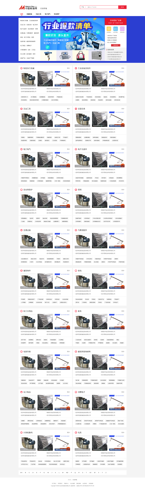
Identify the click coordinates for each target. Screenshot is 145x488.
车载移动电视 (87, 262)
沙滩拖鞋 (31, 302)
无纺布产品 (101, 299)
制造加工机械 (24, 20)
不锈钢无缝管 (94, 380)
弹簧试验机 (113, 137)
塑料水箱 (38, 339)
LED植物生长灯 (96, 221)
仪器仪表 (29, 24)
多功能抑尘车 (48, 262)
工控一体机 (57, 181)
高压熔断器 (119, 178)
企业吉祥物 (65, 299)
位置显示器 (115, 140)
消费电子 (29, 45)
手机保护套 (24, 461)
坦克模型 (120, 464)
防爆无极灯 (87, 221)
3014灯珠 (121, 181)
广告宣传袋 (107, 302)
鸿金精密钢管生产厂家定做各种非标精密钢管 (45, 85)
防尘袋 (87, 299)
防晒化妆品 (53, 343)
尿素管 (116, 258)
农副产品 (22, 58)
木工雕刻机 (33, 97)
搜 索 (122, 7)
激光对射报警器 (54, 218)
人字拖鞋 (23, 302)
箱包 (21, 37)
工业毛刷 (54, 140)
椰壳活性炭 (30, 420)
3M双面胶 (62, 343)
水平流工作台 (24, 464)
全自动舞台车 (24, 258)
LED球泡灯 (87, 218)
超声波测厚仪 (79, 140)
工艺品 (33, 49)
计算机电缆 (40, 181)
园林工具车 (66, 258)
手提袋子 (116, 299)
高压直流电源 (66, 181)
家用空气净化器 (99, 420)
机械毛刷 (49, 137)
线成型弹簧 (24, 140)
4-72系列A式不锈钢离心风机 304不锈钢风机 (28, 85)
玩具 (29, 49)
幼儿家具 (115, 343)
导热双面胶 (53, 339)
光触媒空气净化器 (110, 420)
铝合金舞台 (45, 343)
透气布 (77, 302)
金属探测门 (56, 221)
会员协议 (85, 483)
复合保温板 (78, 383)
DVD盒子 (115, 302)
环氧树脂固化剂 (62, 423)
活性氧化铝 (39, 420)
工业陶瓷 (61, 339)
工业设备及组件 (33, 20)
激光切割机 (85, 100)
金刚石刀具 (57, 137)
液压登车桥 (51, 97)
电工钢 (77, 380)
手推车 (58, 258)
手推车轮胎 (121, 262)
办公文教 (22, 54)
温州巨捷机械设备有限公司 (114, 54)
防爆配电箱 (35, 178)
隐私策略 (78, 483)
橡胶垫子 (56, 420)
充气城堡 (84, 461)
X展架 (37, 343)
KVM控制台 (48, 461)
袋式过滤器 (108, 100)
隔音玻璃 (96, 383)
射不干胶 (23, 339)
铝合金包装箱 (79, 299)
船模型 (77, 461)
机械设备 (29, 14)
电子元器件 (23, 29)
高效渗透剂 (43, 423)
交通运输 (22, 33)
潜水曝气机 (121, 97)
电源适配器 (50, 178)
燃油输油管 (78, 262)
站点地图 (72, 483)
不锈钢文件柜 (92, 343)
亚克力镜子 (52, 423)
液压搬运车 (57, 262)
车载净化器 (98, 258)
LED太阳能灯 (118, 218)
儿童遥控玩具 (86, 464)
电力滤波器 (95, 181)
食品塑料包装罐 (50, 383)
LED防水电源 (60, 178)
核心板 (40, 461)
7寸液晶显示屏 (103, 423)
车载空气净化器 (79, 258)
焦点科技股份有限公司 (64, 485)
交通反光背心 (63, 302)
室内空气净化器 (88, 420)
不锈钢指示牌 (64, 218)
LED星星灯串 (116, 221)
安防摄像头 (24, 218)
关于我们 (54, 483)
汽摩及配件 (30, 33)
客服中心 (66, 483)
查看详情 (115, 45)
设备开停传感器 (79, 178)
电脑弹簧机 (30, 137)
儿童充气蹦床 (110, 461)
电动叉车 (42, 258)
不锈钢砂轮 (62, 140)
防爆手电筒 (78, 218)
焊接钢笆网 (85, 380)
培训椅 (102, 339)
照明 (36, 29)
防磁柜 (121, 343)
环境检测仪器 (106, 140)
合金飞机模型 (111, 464)
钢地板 (103, 383)
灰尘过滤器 (121, 423)
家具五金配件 (87, 339)
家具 (33, 37)
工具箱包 (84, 302)
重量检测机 (78, 137)
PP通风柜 (100, 343)
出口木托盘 (39, 262)
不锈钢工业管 (121, 380)
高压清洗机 (98, 97)
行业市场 (43, 8)
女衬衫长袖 (39, 302)
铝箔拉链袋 (54, 380)
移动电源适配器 (42, 464)
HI (48, 472)
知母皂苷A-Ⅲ (24, 97)
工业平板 (33, 464)
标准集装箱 (24, 262)
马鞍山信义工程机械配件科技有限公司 (117, 52)
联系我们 (60, 483)
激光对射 (45, 218)
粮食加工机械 (47, 221)
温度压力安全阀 (79, 97)
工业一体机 (112, 423)
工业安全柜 (78, 339)
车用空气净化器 (107, 258)
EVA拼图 (103, 464)
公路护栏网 (110, 383)
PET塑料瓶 (32, 383)
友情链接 (91, 483)
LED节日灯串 (107, 221)
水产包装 (40, 383)
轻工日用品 (27, 37)
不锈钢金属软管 (40, 137)
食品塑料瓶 (34, 423)
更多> (68, 68)
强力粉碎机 (24, 100)
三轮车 (31, 262)
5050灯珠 (78, 181)
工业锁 (23, 221)
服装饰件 (36, 33)
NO (67, 472)
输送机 (105, 97)
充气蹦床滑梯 (120, 461)
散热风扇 (93, 100)
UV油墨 (62, 380)
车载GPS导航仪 (25, 178)
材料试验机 (95, 137)
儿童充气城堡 (100, 461)
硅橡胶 (23, 420)
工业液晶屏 (87, 423)
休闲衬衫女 (49, 299)
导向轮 (100, 302)
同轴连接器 (86, 181)
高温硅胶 (63, 420)
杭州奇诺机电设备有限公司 (28, 88)
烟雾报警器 (65, 221)
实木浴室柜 (103, 380)
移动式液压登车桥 (34, 100)
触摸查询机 (48, 181)
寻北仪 (96, 178)
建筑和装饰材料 (31, 41)
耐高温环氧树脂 (25, 423)
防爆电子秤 (88, 140)
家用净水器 (78, 420)
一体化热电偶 (112, 181)
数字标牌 (31, 343)
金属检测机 (87, 137)
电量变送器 (103, 181)
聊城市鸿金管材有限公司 (54, 88)
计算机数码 (23, 49)
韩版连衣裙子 (31, 299)
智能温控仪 (104, 137)
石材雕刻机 (42, 97)
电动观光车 (66, 262)
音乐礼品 (62, 464)
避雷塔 (38, 218)
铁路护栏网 (119, 383)
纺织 (34, 54)
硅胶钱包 (109, 299)
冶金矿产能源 (30, 58)
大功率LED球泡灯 (108, 218)
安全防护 (56, 14)
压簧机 (40, 140)
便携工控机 (66, 461)
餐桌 (118, 339)
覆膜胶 (39, 380)
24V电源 (43, 178)
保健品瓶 (46, 380)
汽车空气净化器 (112, 262)
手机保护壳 (32, 461)
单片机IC (104, 178)
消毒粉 (94, 423)
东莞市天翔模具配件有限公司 (115, 56)
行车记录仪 (89, 258)
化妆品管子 (31, 380)
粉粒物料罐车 (50, 258)
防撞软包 (30, 221)
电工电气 (47, 14)
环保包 (93, 299)
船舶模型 (95, 464)
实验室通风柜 (110, 339)
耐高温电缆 (24, 181)
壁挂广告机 (120, 420)
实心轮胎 (96, 262)
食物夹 (45, 339)
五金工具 (38, 14)
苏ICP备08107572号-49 (88, 485)
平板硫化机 (59, 97)
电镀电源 (32, 181)
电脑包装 (23, 380)
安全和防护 (31, 29)
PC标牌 (23, 299)
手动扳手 (65, 137)
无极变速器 (32, 140)
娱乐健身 (29, 54)
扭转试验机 (97, 140)
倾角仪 (103, 262)
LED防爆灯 (78, 221)
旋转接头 (47, 140)
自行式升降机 (54, 100)
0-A (21, 472)
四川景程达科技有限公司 (54, 91)
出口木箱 (65, 383)
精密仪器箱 (92, 302)
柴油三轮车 (33, 258)
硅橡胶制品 (47, 420)
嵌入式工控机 (57, 461)
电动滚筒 (100, 100)
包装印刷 (22, 41)
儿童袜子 (54, 302)
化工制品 (22, 45)
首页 (21, 14)
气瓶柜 (77, 343)
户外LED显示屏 (96, 218)
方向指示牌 (38, 221)
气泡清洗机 (89, 97)
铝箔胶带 (23, 343)
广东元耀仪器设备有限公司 (114, 59)
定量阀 (77, 100)
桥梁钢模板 (112, 380)
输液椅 (107, 343)
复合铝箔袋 (24, 383)
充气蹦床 (92, 461)
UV (90, 472)
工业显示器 (78, 423)
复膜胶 (58, 383)
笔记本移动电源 (53, 464)
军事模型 (78, 464)
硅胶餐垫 (31, 339)
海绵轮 (95, 339)
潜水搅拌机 (113, 97)
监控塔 (31, 218)
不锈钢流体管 (87, 383)
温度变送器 (89, 178)
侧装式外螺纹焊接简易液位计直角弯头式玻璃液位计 (62, 85)
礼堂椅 (83, 343)
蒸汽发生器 (117, 100)
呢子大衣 (47, 302)
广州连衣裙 (40, 299)
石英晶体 (111, 178)
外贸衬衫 (57, 299)
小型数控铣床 (45, 100)
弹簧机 (23, 137)
